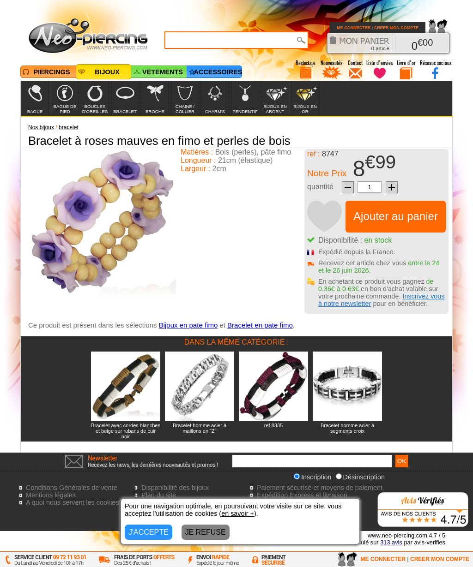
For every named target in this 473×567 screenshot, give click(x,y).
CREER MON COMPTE (396, 27)
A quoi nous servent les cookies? (74, 502)
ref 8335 (273, 425)
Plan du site (158, 495)
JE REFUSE (205, 532)
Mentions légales (51, 495)
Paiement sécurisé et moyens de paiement (319, 487)
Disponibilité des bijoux (175, 487)
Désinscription (360, 477)
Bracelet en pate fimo (260, 325)
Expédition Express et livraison (302, 495)
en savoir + (237, 513)
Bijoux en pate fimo (188, 325)
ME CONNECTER (353, 27)
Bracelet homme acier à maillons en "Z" (199, 428)
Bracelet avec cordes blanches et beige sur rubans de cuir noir (125, 431)
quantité (320, 187)
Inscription (313, 477)
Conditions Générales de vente (71, 487)
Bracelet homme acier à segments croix (347, 428)
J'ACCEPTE (148, 532)
